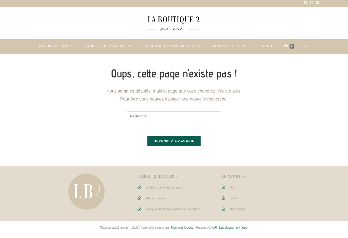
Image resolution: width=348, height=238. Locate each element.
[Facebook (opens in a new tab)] (306, 2)
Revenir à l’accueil (174, 141)
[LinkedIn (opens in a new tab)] (317, 2)
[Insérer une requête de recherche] (174, 116)
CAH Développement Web (230, 227)
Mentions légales (182, 227)
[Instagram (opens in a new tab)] (312, 2)
